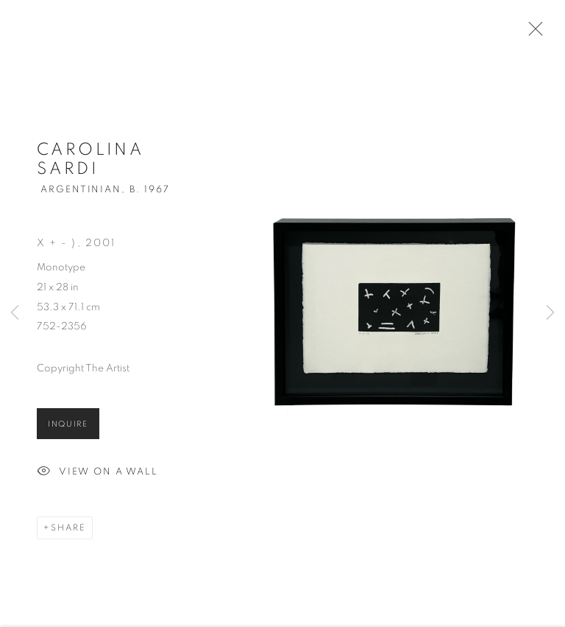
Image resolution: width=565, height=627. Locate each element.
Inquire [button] (68, 427)
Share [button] (68, 530)
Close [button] (532, 33)
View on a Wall (97, 475)
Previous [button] (14, 313)
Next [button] (550, 313)
